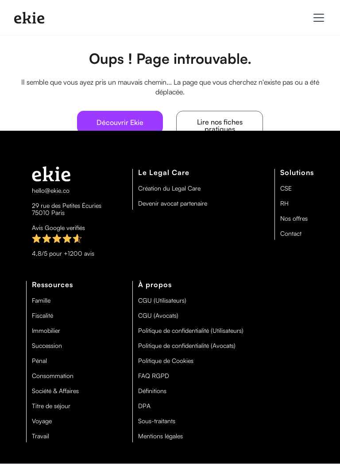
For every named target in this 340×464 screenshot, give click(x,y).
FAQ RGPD (153, 375)
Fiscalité (42, 315)
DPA (144, 405)
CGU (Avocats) (158, 315)
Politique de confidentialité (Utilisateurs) (190, 330)
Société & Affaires (55, 390)
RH (284, 203)
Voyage (42, 421)
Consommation (52, 375)
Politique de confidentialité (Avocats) (187, 345)
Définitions (152, 390)
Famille (41, 300)
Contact (290, 233)
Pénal (39, 360)
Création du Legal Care (169, 188)
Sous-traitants (156, 421)
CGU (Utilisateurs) (162, 300)
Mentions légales (160, 436)
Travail (40, 436)
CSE (286, 188)
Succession (47, 345)
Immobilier (46, 330)
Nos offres (294, 218)
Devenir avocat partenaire (172, 203)
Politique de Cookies (165, 360)
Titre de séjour (51, 405)
